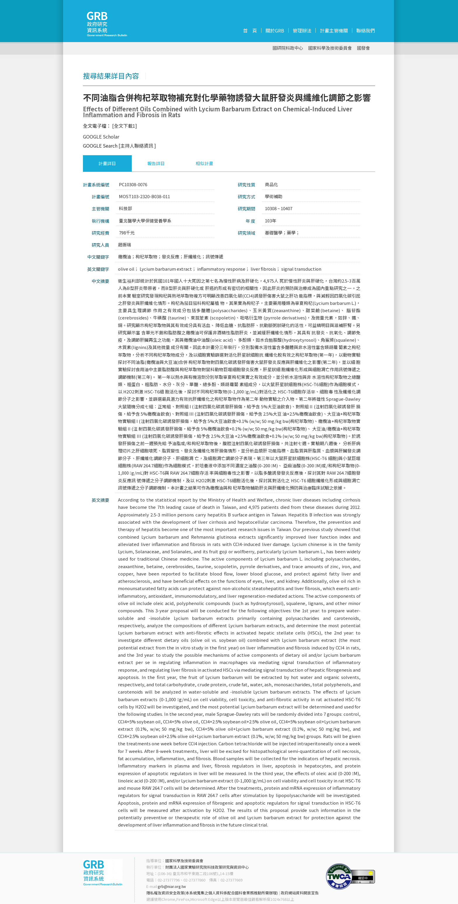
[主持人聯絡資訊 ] (137, 145)
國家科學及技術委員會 (330, 48)
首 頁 (250, 30)
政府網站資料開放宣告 (300, 893)
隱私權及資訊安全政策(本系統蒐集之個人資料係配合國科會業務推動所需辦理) (212, 893)
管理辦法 (302, 30)
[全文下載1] (124, 125)
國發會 (363, 48)
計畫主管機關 (334, 30)
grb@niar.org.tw (172, 886)
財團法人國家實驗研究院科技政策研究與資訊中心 (207, 867)
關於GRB (275, 30)
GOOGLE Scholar (101, 136)
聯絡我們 (365, 30)
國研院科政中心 (288, 48)
